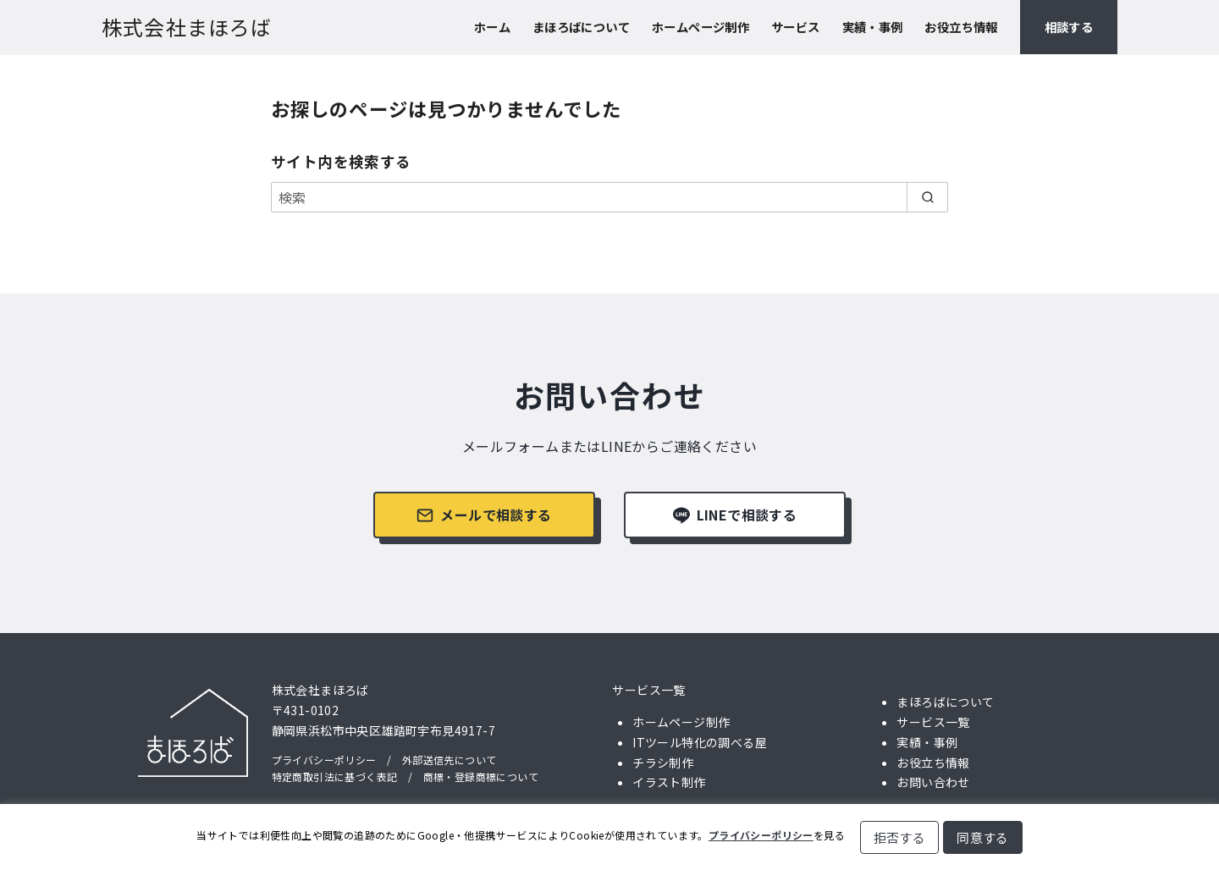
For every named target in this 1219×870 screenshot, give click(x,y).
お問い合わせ (932, 782)
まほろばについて (581, 27)
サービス (795, 27)
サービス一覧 (648, 689)
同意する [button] (983, 837)
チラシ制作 (662, 762)
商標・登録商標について (480, 776)
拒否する (900, 837)
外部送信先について (449, 759)
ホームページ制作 (700, 27)
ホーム (492, 27)
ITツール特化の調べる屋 (699, 742)
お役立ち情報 (960, 27)
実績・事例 (872, 27)
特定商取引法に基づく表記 (335, 776)
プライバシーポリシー (324, 759)
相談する (1069, 27)
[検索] (609, 197)
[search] (927, 197)
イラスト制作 (668, 782)
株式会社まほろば (187, 26)
